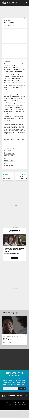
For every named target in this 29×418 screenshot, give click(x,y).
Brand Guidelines (22, 404)
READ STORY (14, 258)
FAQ (16, 402)
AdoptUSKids (7, 20)
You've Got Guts (7, 178)
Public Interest (9, 160)
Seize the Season (22, 178)
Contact (20, 402)
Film (6, 158)
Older (24, 174)
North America (9, 155)
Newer (5, 174)
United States (9, 153)
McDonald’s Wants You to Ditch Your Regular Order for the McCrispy (14, 249)
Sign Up (22, 388)
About (24, 402)
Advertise (11, 404)
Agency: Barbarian (7, 342)
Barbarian (11, 25)
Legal (15, 404)
